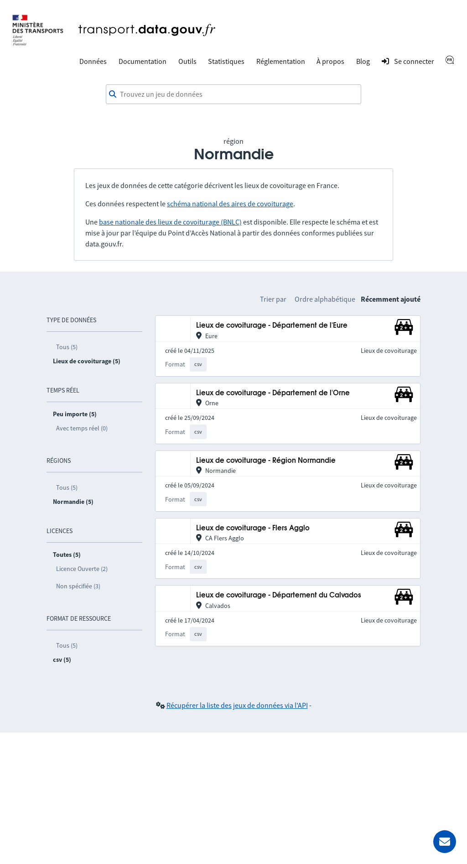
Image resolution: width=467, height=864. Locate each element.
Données (93, 61)
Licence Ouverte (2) (82, 569)
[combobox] (233, 94)
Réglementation (280, 61)
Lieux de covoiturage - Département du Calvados (278, 595)
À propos (330, 61)
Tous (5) (67, 347)
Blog (363, 61)
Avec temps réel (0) (82, 428)
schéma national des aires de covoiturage (230, 203)
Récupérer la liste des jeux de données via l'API (237, 705)
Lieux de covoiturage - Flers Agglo (253, 528)
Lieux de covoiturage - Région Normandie (266, 460)
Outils (187, 61)
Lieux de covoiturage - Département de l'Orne (273, 393)
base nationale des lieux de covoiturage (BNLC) (170, 221)
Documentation (142, 61)
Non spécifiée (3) (78, 586)
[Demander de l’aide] (444, 841)
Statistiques (226, 61)
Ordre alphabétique (325, 299)
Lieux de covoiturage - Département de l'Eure (272, 325)
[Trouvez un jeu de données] (233, 94)
